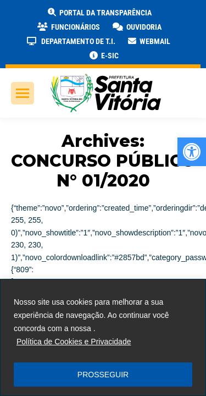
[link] (191, 152)
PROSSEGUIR (103, 374)
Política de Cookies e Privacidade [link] (73, 341)
